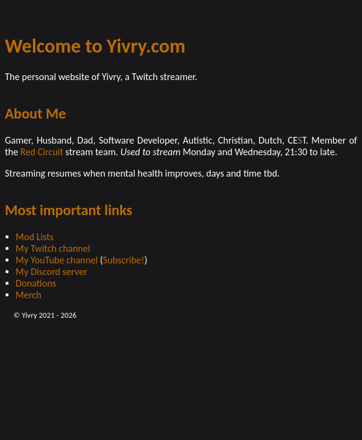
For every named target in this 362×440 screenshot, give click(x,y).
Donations (36, 283)
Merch (29, 295)
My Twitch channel (53, 248)
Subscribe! (124, 260)
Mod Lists (35, 237)
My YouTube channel (57, 260)
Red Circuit (41, 152)
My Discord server (51, 271)
